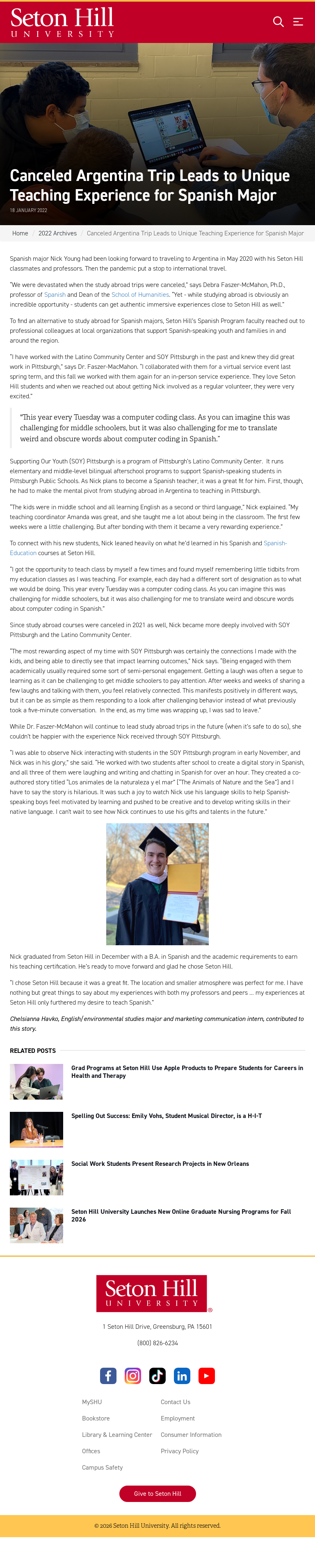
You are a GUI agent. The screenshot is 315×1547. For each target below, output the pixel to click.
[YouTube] (207, 1376)
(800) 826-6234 (157, 1343)
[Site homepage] (63, 22)
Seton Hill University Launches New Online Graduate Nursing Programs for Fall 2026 (181, 1215)
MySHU (92, 1402)
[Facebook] (108, 1376)
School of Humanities (140, 294)
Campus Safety (102, 1467)
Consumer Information (191, 1434)
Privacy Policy (180, 1451)
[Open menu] (298, 22)
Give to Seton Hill (157, 1493)
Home (20, 233)
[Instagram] (133, 1376)
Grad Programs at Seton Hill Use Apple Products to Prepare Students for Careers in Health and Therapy (187, 1072)
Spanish (55, 294)
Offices (91, 1451)
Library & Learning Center (117, 1434)
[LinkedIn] (182, 1376)
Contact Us (175, 1402)
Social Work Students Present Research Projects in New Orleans (160, 1163)
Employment (178, 1418)
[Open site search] (278, 22)
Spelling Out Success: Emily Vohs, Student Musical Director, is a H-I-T (166, 1115)
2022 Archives (58, 233)
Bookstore (96, 1418)
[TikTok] (157, 1376)
